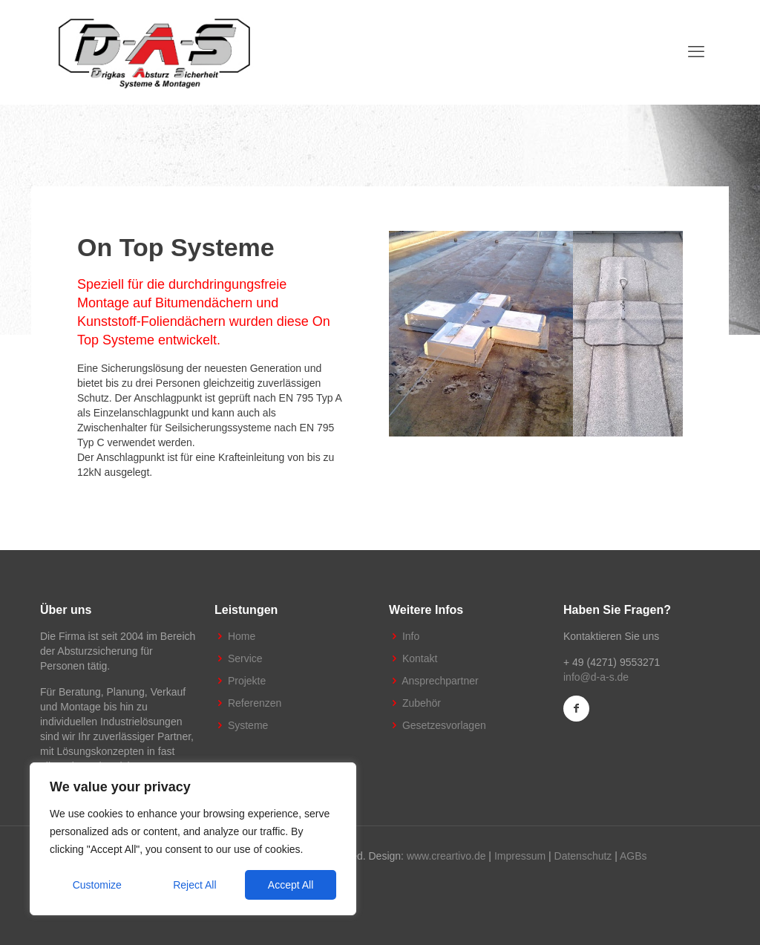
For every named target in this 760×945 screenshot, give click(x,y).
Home (241, 636)
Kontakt (419, 658)
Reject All (194, 885)
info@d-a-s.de (596, 677)
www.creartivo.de (446, 856)
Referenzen (254, 703)
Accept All (290, 885)
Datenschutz (583, 856)
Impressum (520, 856)
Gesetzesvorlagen (444, 725)
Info (410, 636)
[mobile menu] (696, 52)
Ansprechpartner (440, 681)
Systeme (248, 725)
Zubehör (421, 703)
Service (245, 658)
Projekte (247, 681)
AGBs (633, 856)
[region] (193, 838)
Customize (97, 885)
